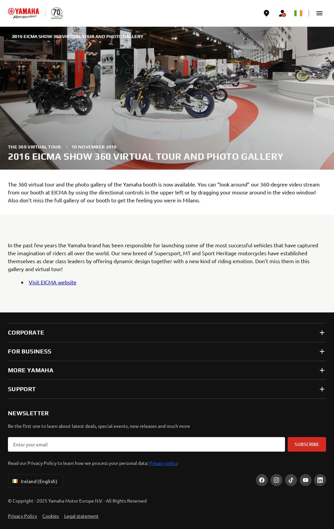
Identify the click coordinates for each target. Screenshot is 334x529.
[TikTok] (291, 480)
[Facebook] (262, 480)
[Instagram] (276, 480)
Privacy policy (163, 463)
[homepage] (23, 13)
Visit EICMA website (52, 282)
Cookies (50, 516)
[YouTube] (305, 480)
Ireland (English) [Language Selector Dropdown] (34, 481)
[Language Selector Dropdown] (298, 13)
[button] (319, 13)
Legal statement (81, 516)
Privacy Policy (22, 516)
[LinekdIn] (320, 480)
